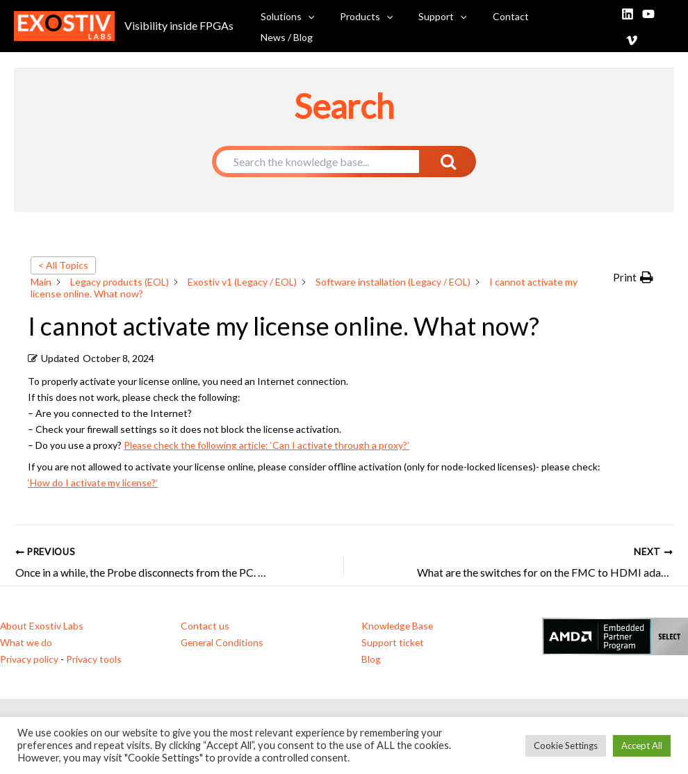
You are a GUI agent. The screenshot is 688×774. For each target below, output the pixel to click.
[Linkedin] (626, 25)
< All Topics (63, 265)
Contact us (205, 625)
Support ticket (393, 641)
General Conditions (223, 641)
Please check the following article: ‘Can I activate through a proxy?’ (268, 445)
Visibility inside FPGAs (179, 24)
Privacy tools (94, 657)
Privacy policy (29, 657)
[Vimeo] (668, 25)
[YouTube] (647, 25)
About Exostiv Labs (42, 625)
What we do (26, 641)
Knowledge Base (398, 625)
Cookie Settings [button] (566, 745)
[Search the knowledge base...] (317, 161)
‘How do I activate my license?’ (94, 482)
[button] (322, 25)
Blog (371, 657)
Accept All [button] (641, 745)
